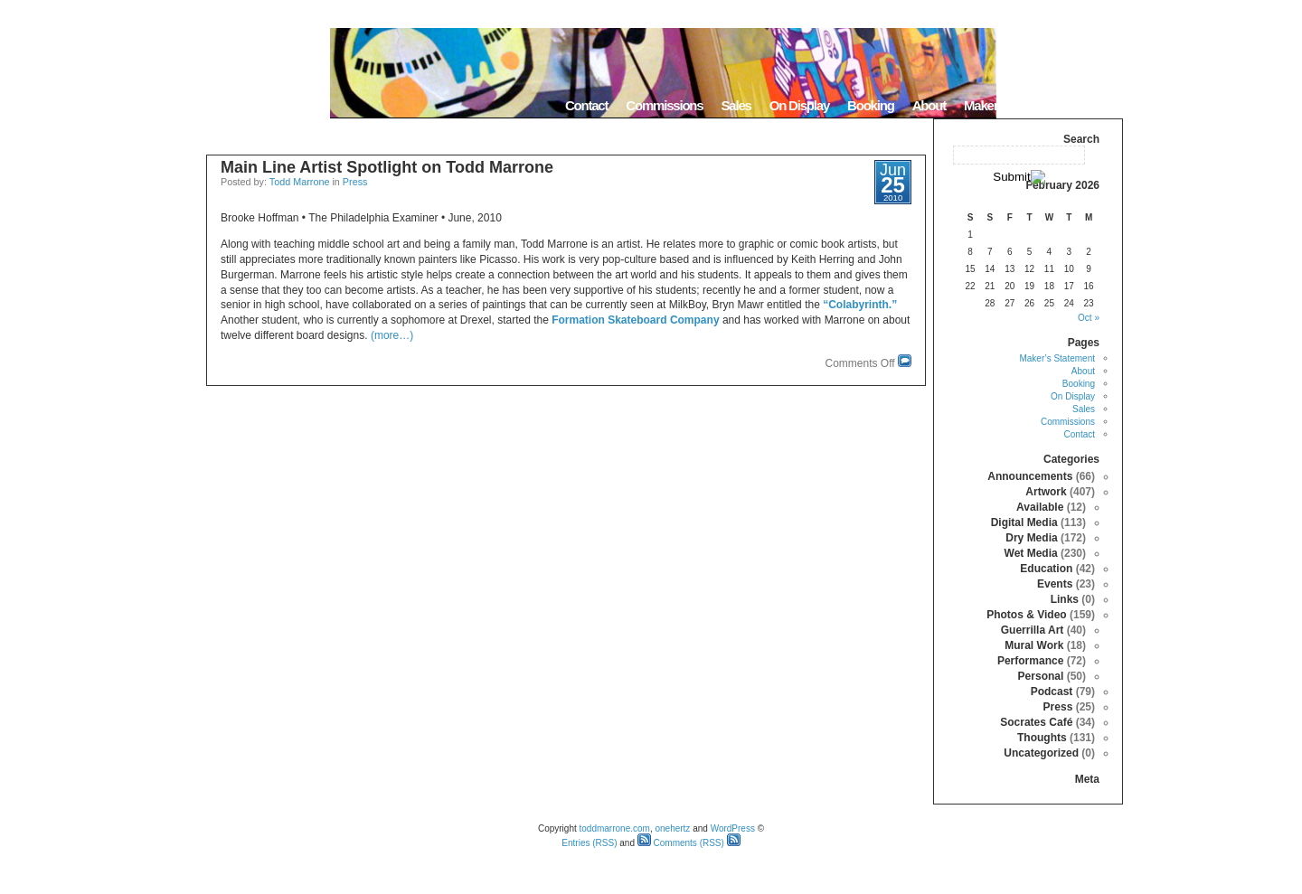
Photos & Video (1026, 614)
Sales (735, 105)
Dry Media (1031, 538)
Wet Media (1031, 553)
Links (1065, 599)
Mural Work (1034, 645)
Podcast (1052, 691)
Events (1054, 584)
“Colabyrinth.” (860, 304)
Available (1039, 507)
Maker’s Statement (1014, 105)
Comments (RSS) (680, 843)
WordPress (733, 828)
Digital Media (1024, 522)
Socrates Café (1036, 722)
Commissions (664, 105)
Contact (586, 105)
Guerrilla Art (1032, 630)
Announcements (1029, 476)
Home (1100, 105)
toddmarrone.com (615, 828)
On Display (799, 105)
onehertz (672, 828)
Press (355, 181)
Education (1046, 568)
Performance (1030, 660)
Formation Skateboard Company (635, 320)
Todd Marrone (299, 181)
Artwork (1045, 491)
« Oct (1088, 318)
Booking (870, 105)
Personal (1041, 676)
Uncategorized (1041, 753)
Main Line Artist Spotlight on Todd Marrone (387, 167)
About (929, 105)
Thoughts (1042, 737)
